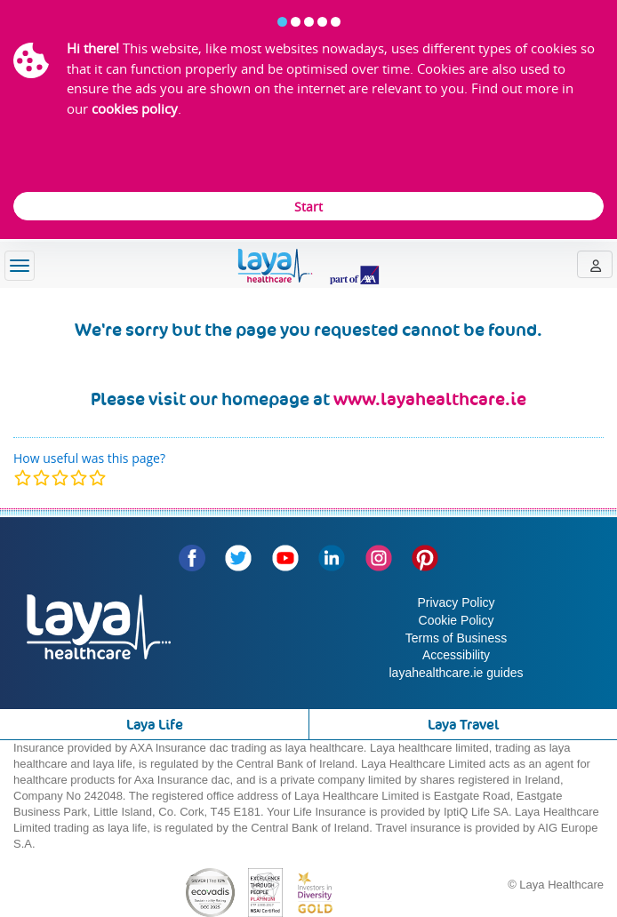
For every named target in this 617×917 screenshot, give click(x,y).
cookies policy (135, 108)
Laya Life (154, 724)
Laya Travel (463, 724)
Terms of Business (456, 638)
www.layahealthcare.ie (429, 399)
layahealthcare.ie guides (456, 673)
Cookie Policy (456, 620)
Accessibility (456, 655)
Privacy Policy (455, 602)
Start (308, 206)
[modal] (60, 477)
